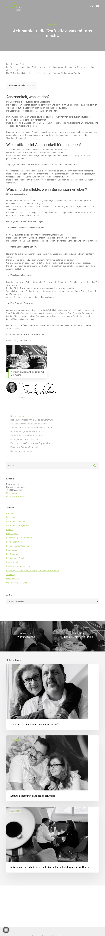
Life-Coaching (12, 554)
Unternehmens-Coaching (17, 583)
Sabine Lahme (18, 416)
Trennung (10, 574)
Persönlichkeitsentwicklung (18, 566)
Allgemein (52, 24)
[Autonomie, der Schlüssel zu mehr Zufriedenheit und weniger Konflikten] (52, 840)
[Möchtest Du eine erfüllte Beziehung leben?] (52, 697)
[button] (97, 6)
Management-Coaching (16, 558)
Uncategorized (12, 578)
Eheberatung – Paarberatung (19, 538)
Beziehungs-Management (17, 525)
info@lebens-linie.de (15, 496)
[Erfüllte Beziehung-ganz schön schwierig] (52, 768)
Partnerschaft (12, 562)
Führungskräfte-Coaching (17, 546)
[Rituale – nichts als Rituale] (78, 636)
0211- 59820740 (13, 493)
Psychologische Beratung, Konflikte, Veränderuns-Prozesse (32, 570)
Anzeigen (30, 86)
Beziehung (10, 517)
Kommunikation (13, 550)
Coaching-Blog (12, 533)
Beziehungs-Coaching (15, 521)
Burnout (9, 529)
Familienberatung (14, 542)
